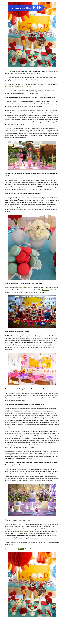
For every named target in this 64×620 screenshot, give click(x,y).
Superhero (45, 290)
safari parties (23, 287)
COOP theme (14, 292)
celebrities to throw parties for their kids (19, 86)
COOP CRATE (24, 531)
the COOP (21, 549)
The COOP (8, 71)
